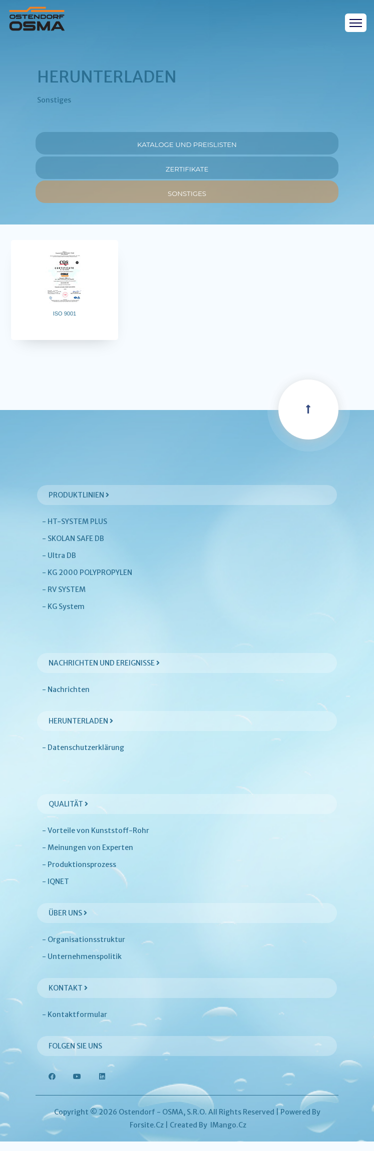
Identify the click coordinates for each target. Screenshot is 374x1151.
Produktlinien (79, 504)
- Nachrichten (66, 699)
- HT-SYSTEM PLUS (74, 531)
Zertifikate (186, 170)
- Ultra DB (59, 565)
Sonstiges (186, 198)
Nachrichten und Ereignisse (104, 672)
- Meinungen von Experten (87, 857)
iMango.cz (228, 1134)
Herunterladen (81, 730)
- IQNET (55, 891)
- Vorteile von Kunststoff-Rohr (95, 840)
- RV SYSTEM (64, 599)
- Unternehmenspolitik (82, 966)
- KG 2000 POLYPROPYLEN (87, 582)
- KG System (63, 616)
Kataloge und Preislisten (187, 143)
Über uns (68, 922)
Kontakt (68, 997)
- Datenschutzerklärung (83, 757)
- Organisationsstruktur (83, 949)
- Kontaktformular (74, 1024)
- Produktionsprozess (79, 874)
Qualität (68, 813)
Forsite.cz (147, 1134)
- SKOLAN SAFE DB (73, 548)
